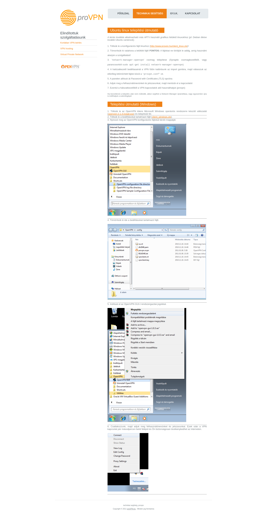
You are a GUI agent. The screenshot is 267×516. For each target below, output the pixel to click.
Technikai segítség (149, 13)
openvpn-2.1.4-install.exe (121, 114)
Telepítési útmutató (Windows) (133, 104)
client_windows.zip (161, 117)
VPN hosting (66, 48)
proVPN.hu (131, 509)
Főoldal (124, 13)
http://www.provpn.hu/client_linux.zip (168, 46)
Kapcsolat (192, 13)
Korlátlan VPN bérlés (71, 42)
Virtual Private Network (72, 54)
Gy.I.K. (174, 13)
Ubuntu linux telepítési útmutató (134, 30)
